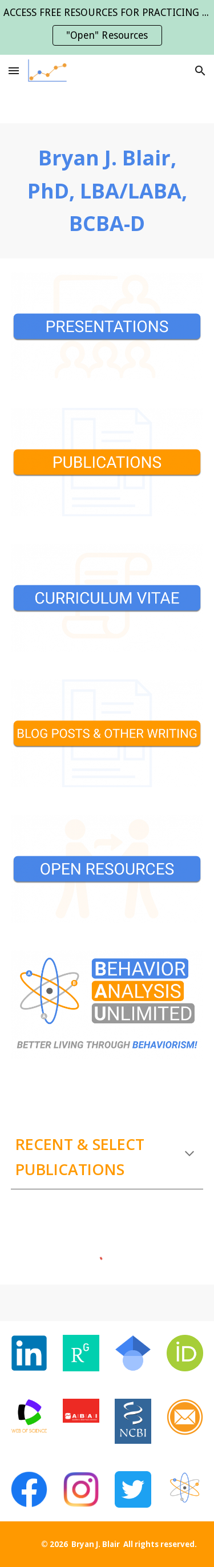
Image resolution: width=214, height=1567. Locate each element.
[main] (107, 191)
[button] (13, 70)
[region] (107, 27)
